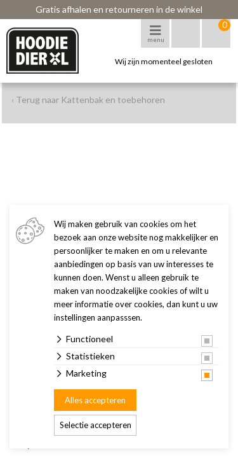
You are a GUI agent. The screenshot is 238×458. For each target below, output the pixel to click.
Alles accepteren (95, 400)
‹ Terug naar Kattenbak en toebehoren (88, 99)
